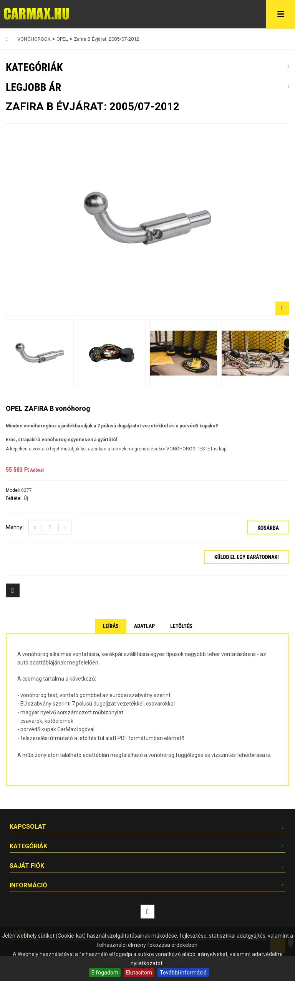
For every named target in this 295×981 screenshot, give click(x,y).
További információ (183, 972)
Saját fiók (27, 865)
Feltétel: (15, 498)
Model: (13, 490)
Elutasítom (139, 972)
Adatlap (144, 626)
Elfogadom (104, 972)
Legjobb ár (33, 87)
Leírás (111, 626)
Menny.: (15, 527)
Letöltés (181, 626)
